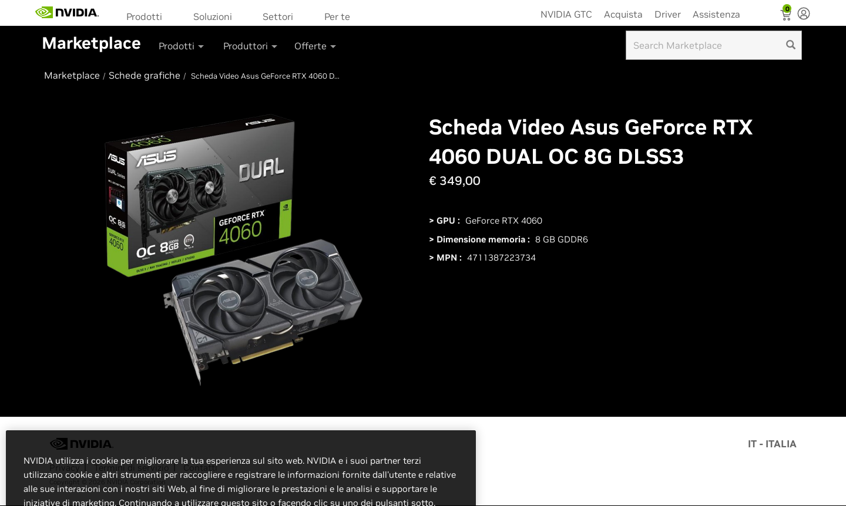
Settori (278, 16)
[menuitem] (148, 15)
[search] (791, 45)
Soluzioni (212, 16)
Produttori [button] (251, 46)
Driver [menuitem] (667, 14)
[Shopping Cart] (787, 16)
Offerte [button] (316, 46)
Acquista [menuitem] (623, 14)
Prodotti (144, 16)
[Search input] (714, 45)
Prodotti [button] (182, 46)
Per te (337, 16)
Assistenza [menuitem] (716, 14)
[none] (804, 14)
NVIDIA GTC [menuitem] (566, 14)
